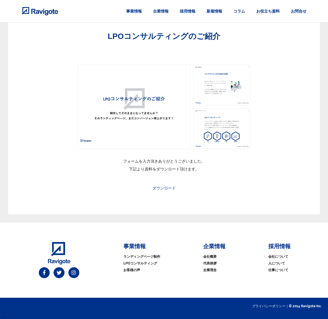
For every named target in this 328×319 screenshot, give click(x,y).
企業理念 (210, 270)
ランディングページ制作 (141, 257)
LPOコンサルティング (140, 263)
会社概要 (210, 257)
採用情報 (187, 11)
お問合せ (299, 11)
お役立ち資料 (268, 11)
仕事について (278, 270)
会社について (278, 257)
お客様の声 (131, 270)
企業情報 (161, 11)
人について (276, 263)
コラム (239, 11)
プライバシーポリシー (269, 306)
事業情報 (134, 11)
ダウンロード (164, 188)
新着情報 (214, 11)
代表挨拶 (210, 263)
